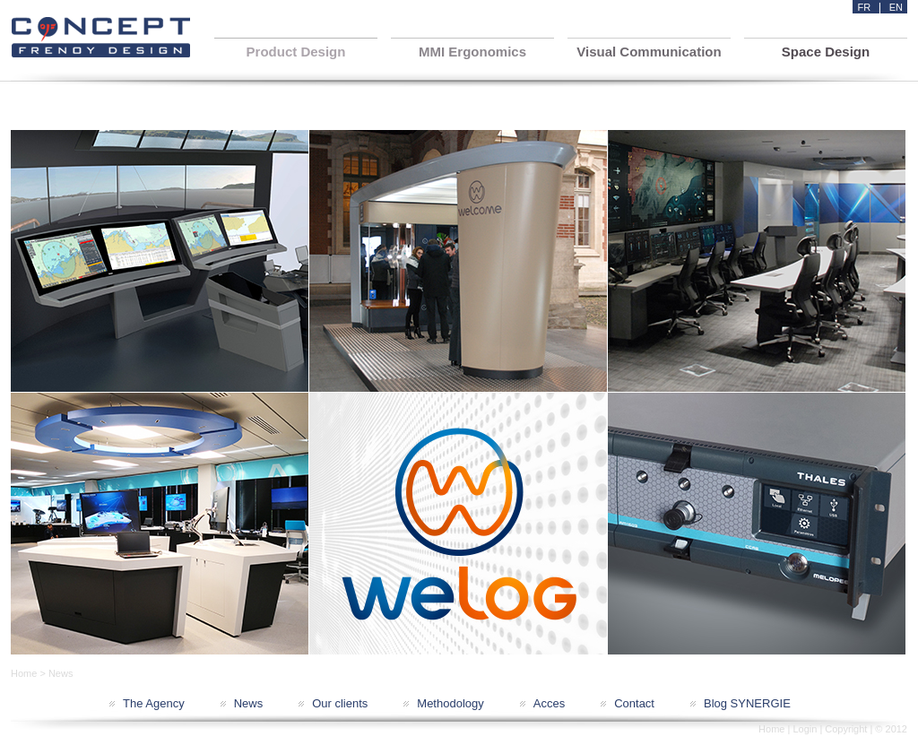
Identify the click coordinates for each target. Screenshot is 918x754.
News (249, 703)
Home (24, 673)
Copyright (846, 729)
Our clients (340, 703)
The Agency (154, 703)
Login (804, 729)
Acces (549, 703)
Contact (634, 703)
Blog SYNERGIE (747, 703)
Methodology (450, 703)
